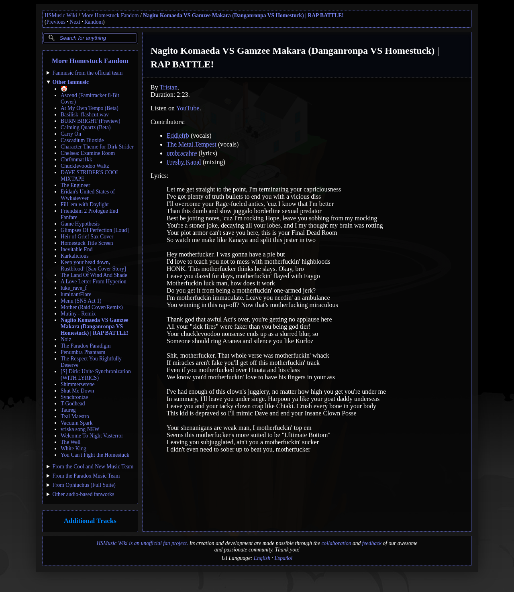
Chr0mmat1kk (76, 160)
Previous (56, 22)
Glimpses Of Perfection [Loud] (95, 230)
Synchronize (74, 397)
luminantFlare (76, 294)
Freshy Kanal (184, 162)
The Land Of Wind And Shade (94, 275)
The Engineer (75, 185)
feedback (371, 543)
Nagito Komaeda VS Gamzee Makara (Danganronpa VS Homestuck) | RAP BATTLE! (243, 15)
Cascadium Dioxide (82, 140)
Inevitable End (77, 249)
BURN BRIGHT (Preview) (90, 121)
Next (74, 22)
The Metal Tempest (191, 144)
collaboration (336, 543)
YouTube (187, 108)
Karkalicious (74, 256)
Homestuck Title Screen (87, 243)
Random (93, 22)
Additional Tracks (90, 521)
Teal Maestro (75, 416)
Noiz (66, 339)
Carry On (71, 134)
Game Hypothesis (80, 224)
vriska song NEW (80, 429)
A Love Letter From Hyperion (93, 282)
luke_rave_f (74, 288)
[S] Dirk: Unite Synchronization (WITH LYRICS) (96, 374)
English (262, 558)
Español (284, 558)
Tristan (168, 87)
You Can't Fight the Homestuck (95, 455)
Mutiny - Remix (78, 314)
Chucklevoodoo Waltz (85, 166)
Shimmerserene (78, 384)
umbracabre (182, 153)
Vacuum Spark (77, 423)
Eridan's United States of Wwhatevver (88, 195)
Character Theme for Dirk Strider (97, 147)
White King (73, 449)
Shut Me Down (77, 391)
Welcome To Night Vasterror (92, 436)
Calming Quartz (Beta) (86, 127)
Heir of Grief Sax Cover (87, 237)
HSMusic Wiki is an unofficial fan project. (142, 543)
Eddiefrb (178, 135)
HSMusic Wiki (61, 15)
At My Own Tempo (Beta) (89, 108)
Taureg (68, 410)
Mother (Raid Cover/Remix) (92, 307)
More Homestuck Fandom (110, 15)
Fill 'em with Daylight (85, 204)
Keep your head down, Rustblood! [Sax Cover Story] (93, 265)
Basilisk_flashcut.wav (85, 115)
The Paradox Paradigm (86, 346)
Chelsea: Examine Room (88, 153)
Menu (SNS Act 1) (81, 301)
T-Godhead (73, 404)
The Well (71, 442)
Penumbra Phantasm (83, 352)
